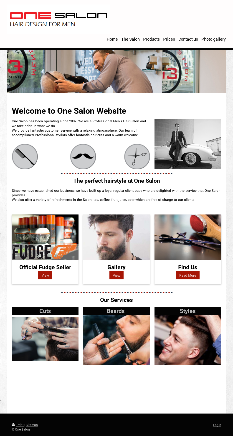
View (45, 275)
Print (18, 425)
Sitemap (32, 425)
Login (217, 425)
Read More (187, 275)
